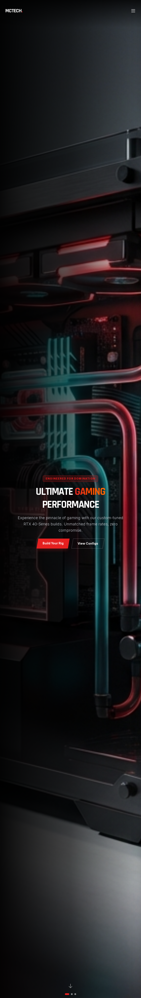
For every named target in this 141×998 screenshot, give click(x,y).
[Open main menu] (133, 10)
